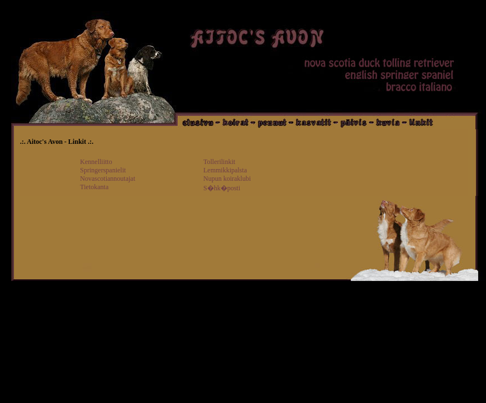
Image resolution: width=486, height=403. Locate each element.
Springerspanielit (103, 170)
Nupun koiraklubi (227, 178)
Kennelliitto (96, 162)
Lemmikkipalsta (225, 170)
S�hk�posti (221, 188)
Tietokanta (94, 187)
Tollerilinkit (219, 162)
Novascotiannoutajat (107, 178)
